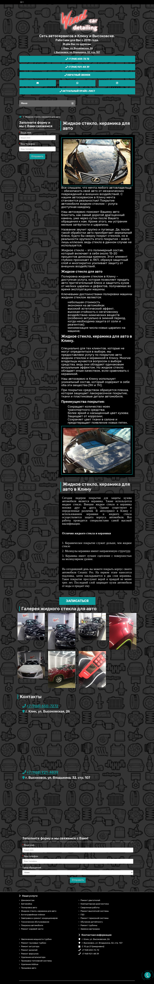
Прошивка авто (28, 968)
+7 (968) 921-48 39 (77, 67)
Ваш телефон (28, 144)
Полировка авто (29, 907)
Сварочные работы (90, 907)
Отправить (37, 156)
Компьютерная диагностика (95, 904)
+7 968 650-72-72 (89, 950)
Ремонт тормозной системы (95, 918)
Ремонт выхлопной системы (95, 911)
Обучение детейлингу (92, 922)
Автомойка (26, 904)
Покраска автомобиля (32, 925)
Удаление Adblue (29, 964)
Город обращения (31, 867)
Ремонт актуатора (30, 946)
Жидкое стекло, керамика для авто (38, 911)
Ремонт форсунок (30, 953)
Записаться (77, 601)
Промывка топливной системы (36, 961)
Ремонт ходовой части (32, 929)
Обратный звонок (77, 75)
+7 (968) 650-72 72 (77, 59)
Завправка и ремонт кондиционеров (39, 918)
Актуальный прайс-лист (77, 91)
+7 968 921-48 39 (89, 953)
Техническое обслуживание (35, 922)
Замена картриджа (90, 929)
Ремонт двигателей (90, 900)
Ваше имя (26, 132)
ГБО (82, 914)
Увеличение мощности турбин (36, 939)
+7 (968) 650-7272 (42, 706)
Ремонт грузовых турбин (33, 943)
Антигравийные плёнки (33, 914)
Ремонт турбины (89, 925)
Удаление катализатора (33, 957)
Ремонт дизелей (29, 950)
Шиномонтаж (27, 900)
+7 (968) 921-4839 (42, 772)
